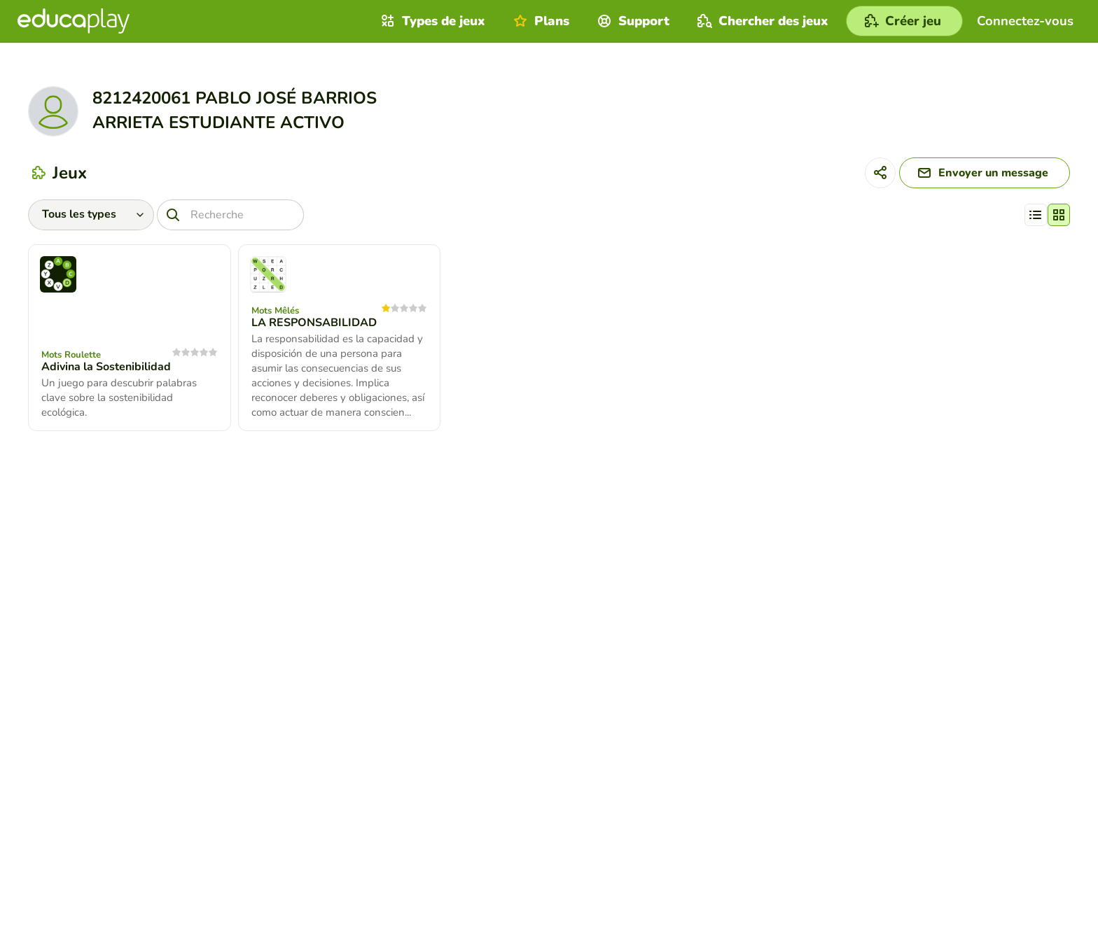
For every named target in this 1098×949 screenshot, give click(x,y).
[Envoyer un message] (984, 172)
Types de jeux (431, 20)
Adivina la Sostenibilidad (106, 366)
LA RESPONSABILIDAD (314, 322)
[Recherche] (230, 214)
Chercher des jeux (761, 20)
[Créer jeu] (904, 21)
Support (631, 20)
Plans (539, 20)
